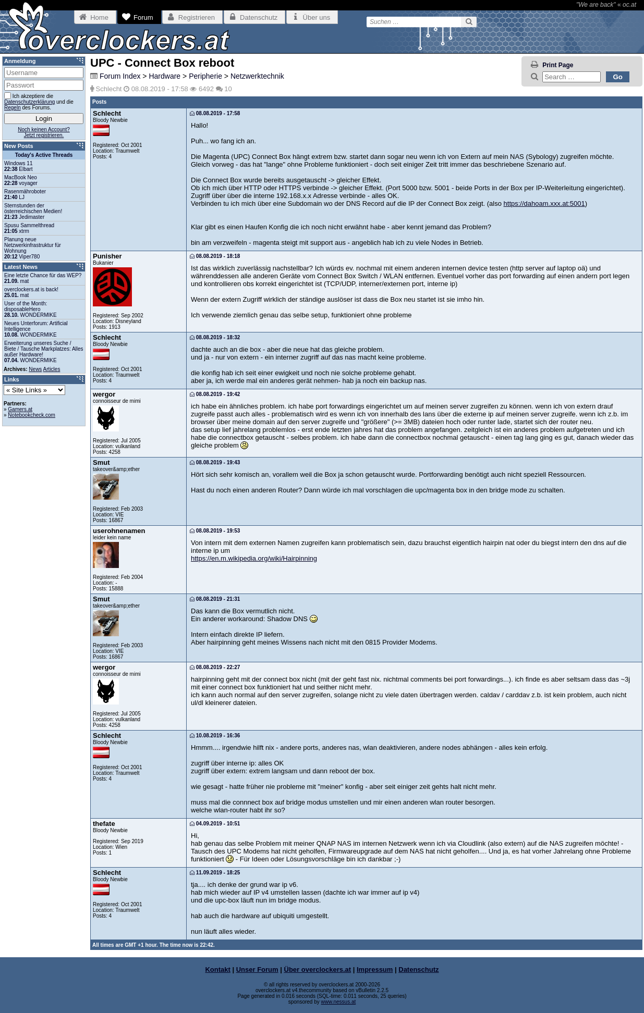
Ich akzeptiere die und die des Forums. (39, 101)
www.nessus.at (338, 1002)
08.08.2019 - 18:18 (215, 256)
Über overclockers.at (317, 969)
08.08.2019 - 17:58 (215, 113)
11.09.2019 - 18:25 (215, 872)
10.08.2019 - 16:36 (215, 735)
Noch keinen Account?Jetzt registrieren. (44, 132)
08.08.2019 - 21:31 (215, 599)
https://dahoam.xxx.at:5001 (544, 203)
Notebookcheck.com (31, 415)
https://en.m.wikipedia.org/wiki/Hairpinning (254, 558)
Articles (51, 369)
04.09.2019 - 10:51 (215, 823)
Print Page (557, 65)
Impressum (375, 969)
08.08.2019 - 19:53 (215, 531)
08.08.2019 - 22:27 (215, 667)
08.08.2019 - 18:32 (215, 337)
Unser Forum (257, 969)
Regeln (12, 107)
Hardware (164, 76)
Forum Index (120, 76)
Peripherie (205, 76)
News (35, 369)
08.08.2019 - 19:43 (215, 462)
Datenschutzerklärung (29, 102)
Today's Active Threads (44, 155)
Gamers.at (20, 409)
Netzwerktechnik (257, 76)
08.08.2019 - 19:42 (215, 394)
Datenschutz (418, 969)
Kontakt (217, 969)
